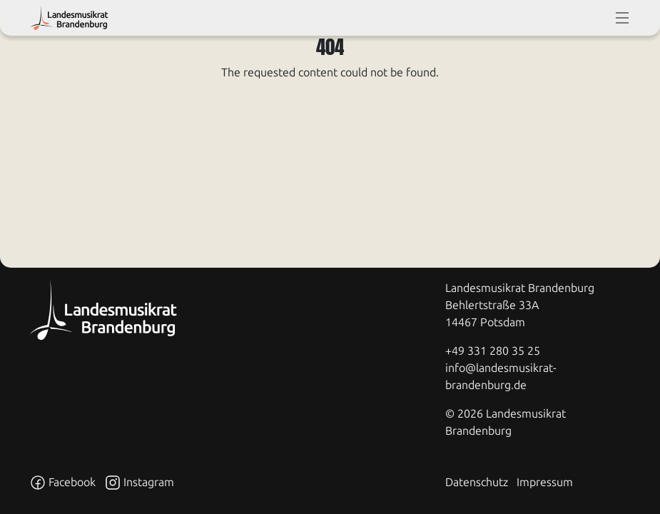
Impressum (545, 482)
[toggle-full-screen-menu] (622, 17)
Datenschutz (476, 482)
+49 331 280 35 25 (492, 351)
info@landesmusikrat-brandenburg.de (501, 376)
